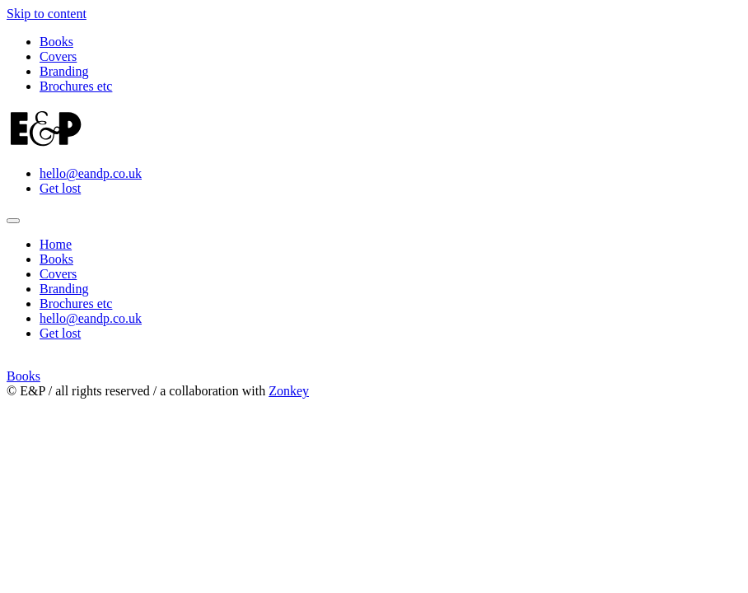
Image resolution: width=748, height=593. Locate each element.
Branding (64, 71)
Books (56, 42)
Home (56, 244)
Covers (58, 56)
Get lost (60, 188)
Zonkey (289, 391)
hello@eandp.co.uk (91, 173)
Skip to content (46, 14)
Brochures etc (76, 86)
